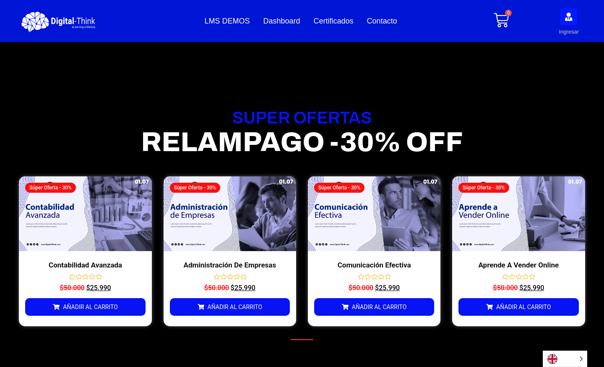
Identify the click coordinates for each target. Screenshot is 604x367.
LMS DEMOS (227, 21)
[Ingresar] (568, 16)
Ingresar (569, 32)
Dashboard (281, 21)
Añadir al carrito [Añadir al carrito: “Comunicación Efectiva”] (379, 307)
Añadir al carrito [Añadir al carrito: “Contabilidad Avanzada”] (90, 307)
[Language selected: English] (565, 359)
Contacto (382, 21)
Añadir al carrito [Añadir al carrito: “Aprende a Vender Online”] (523, 307)
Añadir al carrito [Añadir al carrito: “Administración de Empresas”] (235, 307)
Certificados (334, 21)
